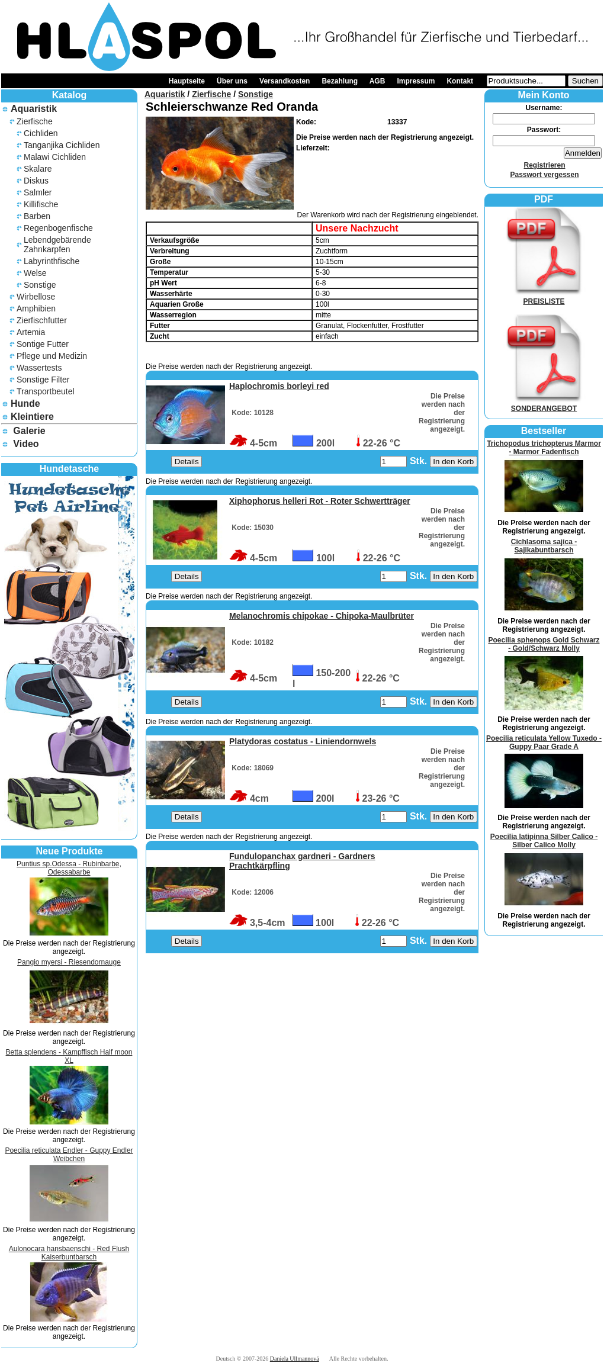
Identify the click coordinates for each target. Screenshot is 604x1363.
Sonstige (40, 285)
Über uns (232, 81)
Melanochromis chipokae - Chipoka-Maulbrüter (321, 616)
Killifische (41, 204)
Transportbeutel (46, 391)
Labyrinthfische (51, 261)
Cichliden (41, 133)
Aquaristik (34, 109)
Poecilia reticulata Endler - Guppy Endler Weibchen (69, 1154)
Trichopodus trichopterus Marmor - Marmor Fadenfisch (544, 447)
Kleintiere (32, 417)
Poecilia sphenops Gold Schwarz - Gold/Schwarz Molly (543, 644)
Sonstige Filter (43, 379)
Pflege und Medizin (52, 356)
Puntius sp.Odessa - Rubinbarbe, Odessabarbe (69, 868)
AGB (377, 81)
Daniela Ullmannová (294, 1358)
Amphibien (36, 308)
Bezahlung (340, 81)
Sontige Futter (43, 344)
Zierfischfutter (42, 320)
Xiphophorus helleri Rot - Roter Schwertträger (319, 501)
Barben (37, 216)
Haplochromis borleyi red (279, 386)
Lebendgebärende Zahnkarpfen (57, 244)
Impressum (416, 81)
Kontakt (459, 81)
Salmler (38, 192)
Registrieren (544, 165)
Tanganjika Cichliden (61, 145)
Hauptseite (187, 81)
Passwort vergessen (544, 175)
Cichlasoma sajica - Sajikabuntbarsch (544, 546)
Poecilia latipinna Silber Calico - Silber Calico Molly (543, 840)
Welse (35, 273)
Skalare (38, 168)
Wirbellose (36, 296)
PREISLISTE (544, 297)
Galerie (29, 431)
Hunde (25, 403)
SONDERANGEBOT (544, 404)
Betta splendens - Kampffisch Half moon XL (69, 1056)
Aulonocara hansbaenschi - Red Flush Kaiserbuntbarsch (69, 1253)
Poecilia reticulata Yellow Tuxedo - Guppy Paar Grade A (544, 742)
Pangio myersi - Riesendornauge (69, 962)
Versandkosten (284, 81)
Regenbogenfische (58, 228)
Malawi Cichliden (55, 157)
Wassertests (39, 367)
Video (25, 444)
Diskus (36, 180)
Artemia (31, 332)
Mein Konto (543, 95)
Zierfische (35, 121)
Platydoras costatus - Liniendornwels (302, 741)
